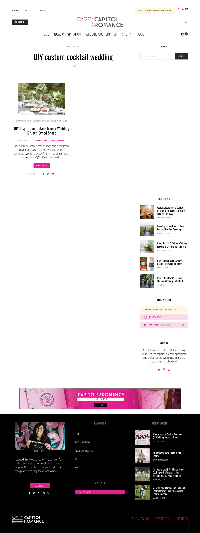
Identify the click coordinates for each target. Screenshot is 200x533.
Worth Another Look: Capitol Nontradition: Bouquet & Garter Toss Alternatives (171, 210)
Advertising (163, 518)
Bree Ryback (41, 140)
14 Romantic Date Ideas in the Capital (167, 454)
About (141, 33)
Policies (29, 11)
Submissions (141, 518)
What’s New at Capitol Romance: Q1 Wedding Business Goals (168, 435)
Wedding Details (41, 121)
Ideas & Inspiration (67, 33)
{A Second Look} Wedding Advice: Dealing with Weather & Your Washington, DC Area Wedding (168, 472)
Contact (40, 485)
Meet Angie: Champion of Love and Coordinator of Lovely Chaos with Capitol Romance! (169, 491)
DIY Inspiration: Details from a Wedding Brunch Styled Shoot (41, 130)
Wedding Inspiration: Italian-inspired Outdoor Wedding (170, 227)
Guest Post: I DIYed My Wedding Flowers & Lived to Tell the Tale (172, 244)
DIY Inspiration (23, 121)
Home (45, 33)
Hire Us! (43, 11)
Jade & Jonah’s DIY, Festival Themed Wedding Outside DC (170, 279)
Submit (16, 11)
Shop (125, 33)
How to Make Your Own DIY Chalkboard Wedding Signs (169, 262)
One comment (58, 140)
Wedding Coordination (101, 33)
